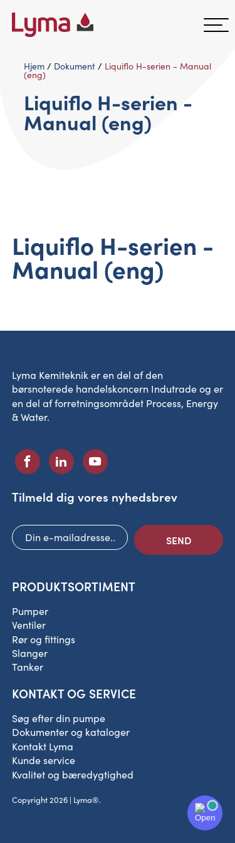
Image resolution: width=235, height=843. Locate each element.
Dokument (74, 66)
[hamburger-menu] (216, 25)
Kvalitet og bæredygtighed (72, 774)
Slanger (30, 652)
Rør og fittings (43, 639)
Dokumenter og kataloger (71, 731)
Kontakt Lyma (42, 746)
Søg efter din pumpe (58, 718)
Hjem (34, 66)
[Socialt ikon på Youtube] (95, 461)
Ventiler (29, 624)
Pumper (30, 611)
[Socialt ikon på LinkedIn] (61, 461)
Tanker (27, 666)
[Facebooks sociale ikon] (27, 461)
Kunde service (43, 760)
